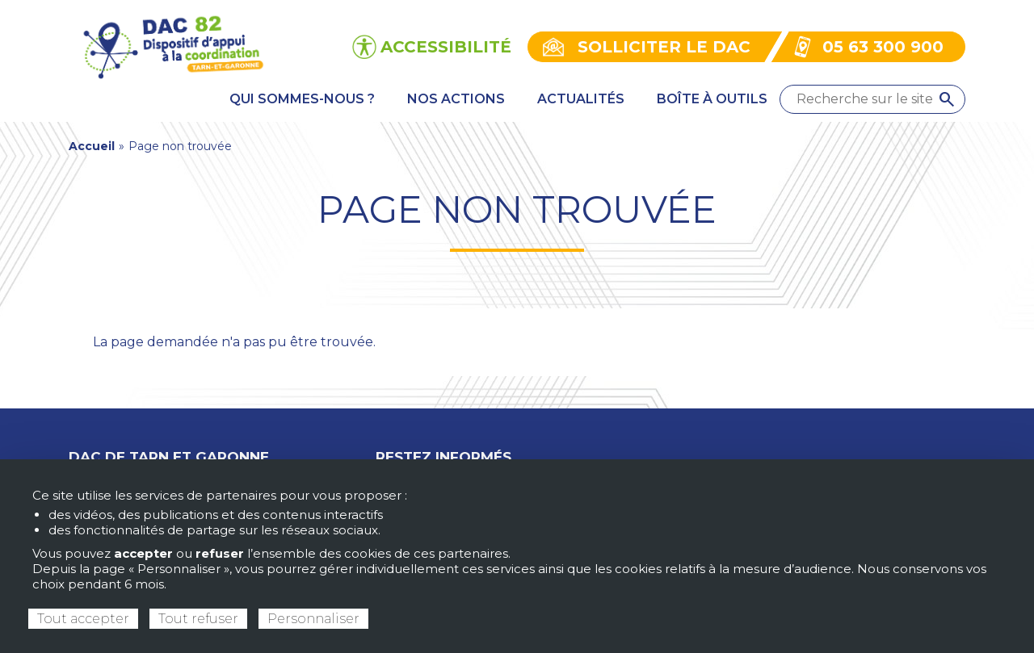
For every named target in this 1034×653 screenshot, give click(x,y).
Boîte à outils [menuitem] (712, 99)
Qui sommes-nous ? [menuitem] (302, 99)
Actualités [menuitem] (580, 99)
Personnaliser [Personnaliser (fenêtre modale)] (313, 618)
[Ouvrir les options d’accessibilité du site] (431, 47)
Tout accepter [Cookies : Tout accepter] (83, 618)
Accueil (92, 146)
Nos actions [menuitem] (456, 99)
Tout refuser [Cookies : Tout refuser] (198, 618)
